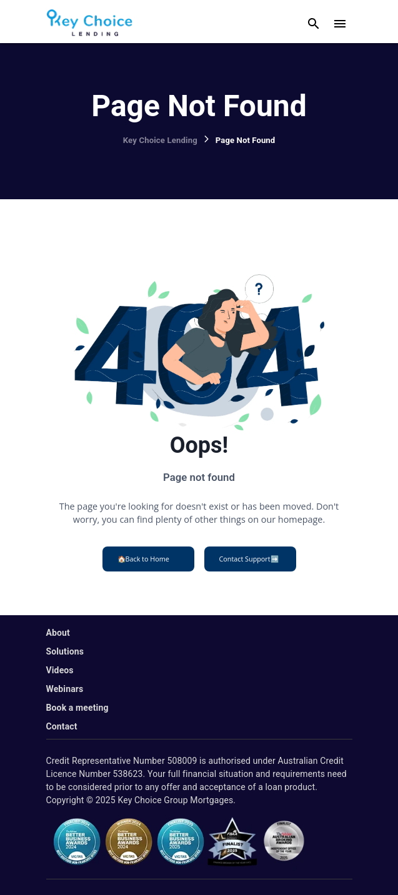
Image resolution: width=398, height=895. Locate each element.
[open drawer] (339, 23)
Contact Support (249, 559)
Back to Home (143, 559)
